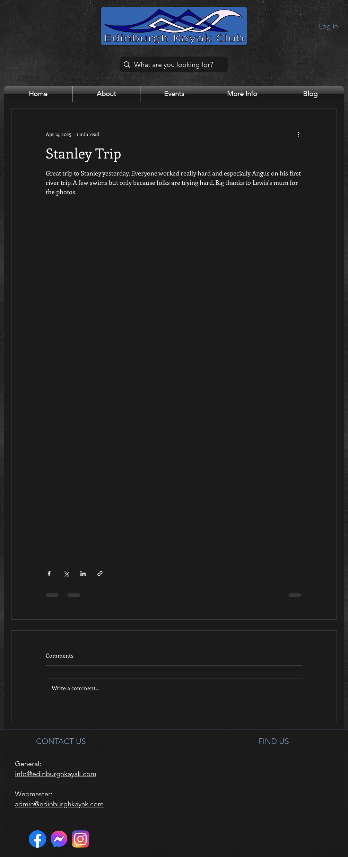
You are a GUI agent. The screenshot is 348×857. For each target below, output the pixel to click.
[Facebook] (37, 839)
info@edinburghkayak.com (55, 774)
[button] (106, 94)
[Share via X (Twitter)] (66, 573)
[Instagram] (80, 839)
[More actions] (298, 134)
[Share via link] (100, 573)
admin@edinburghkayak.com (59, 804)
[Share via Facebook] (49, 573)
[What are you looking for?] (174, 64)
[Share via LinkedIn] (83, 573)
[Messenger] (59, 839)
